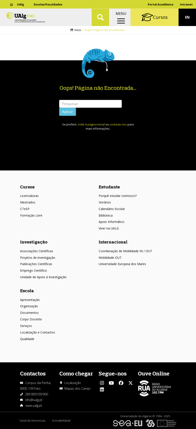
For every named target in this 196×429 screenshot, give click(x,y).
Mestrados (27, 202)
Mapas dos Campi (77, 388)
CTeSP (24, 209)
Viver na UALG (109, 228)
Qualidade (27, 339)
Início (77, 30)
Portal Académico (161, 4)
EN (187, 17)
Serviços (26, 326)
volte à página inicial (91, 124)
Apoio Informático (111, 222)
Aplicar (67, 111)
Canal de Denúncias (32, 420)
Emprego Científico (33, 270)
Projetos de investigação (37, 257)
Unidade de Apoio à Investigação (43, 277)
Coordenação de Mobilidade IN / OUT (125, 251)
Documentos (29, 313)
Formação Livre (31, 215)
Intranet (186, 4)
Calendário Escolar (112, 209)
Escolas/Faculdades (48, 4)
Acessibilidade (61, 420)
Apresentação (30, 300)
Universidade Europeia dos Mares (122, 264)
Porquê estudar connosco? (118, 196)
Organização (29, 306)
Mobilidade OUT (110, 257)
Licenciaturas (29, 196)
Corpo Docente (31, 319)
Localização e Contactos (37, 332)
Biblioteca (106, 215)
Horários (105, 202)
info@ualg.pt (34, 400)
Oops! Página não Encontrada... (98, 87)
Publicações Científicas (36, 264)
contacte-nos (118, 124)
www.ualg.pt (34, 405)
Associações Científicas (36, 251)
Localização (72, 383)
